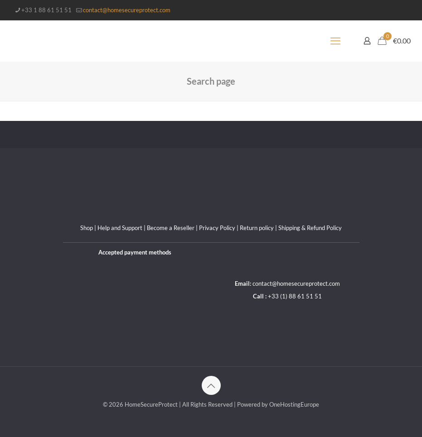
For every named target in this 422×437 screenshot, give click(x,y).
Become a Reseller (170, 227)
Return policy (257, 227)
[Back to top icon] (211, 385)
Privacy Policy (217, 227)
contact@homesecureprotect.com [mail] (126, 10)
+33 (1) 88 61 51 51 (295, 296)
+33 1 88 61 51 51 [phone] (46, 10)
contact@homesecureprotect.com (296, 283)
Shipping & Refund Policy (310, 227)
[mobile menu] (335, 40)
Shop (86, 227)
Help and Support (119, 227)
